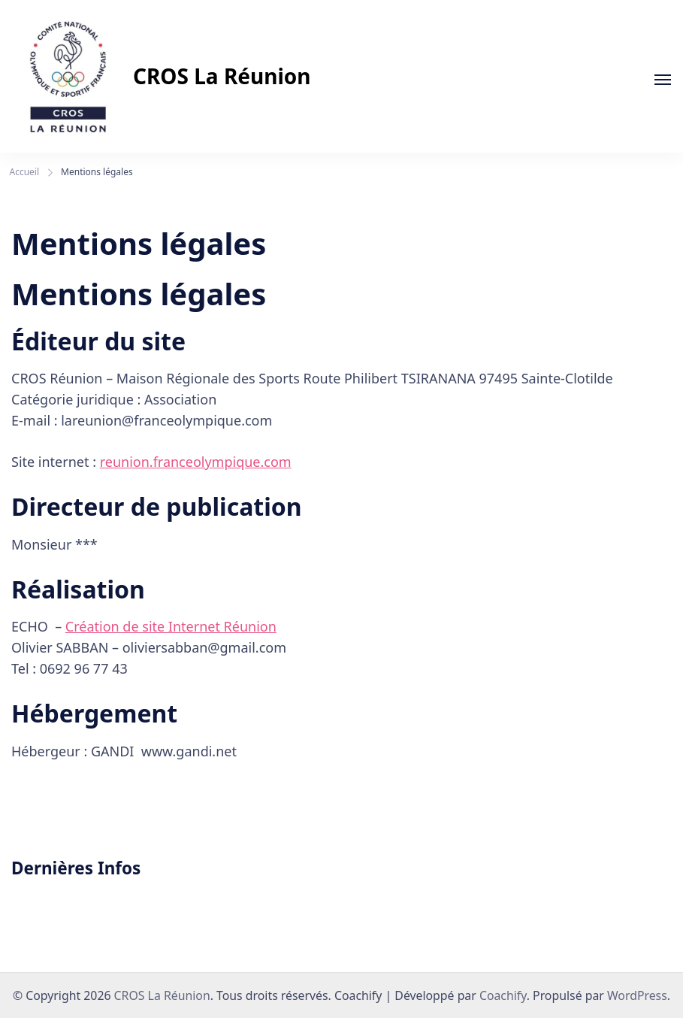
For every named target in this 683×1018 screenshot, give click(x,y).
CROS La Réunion (221, 76)
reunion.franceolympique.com (196, 462)
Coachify (503, 995)
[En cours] (663, 80)
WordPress (637, 995)
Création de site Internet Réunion (171, 626)
